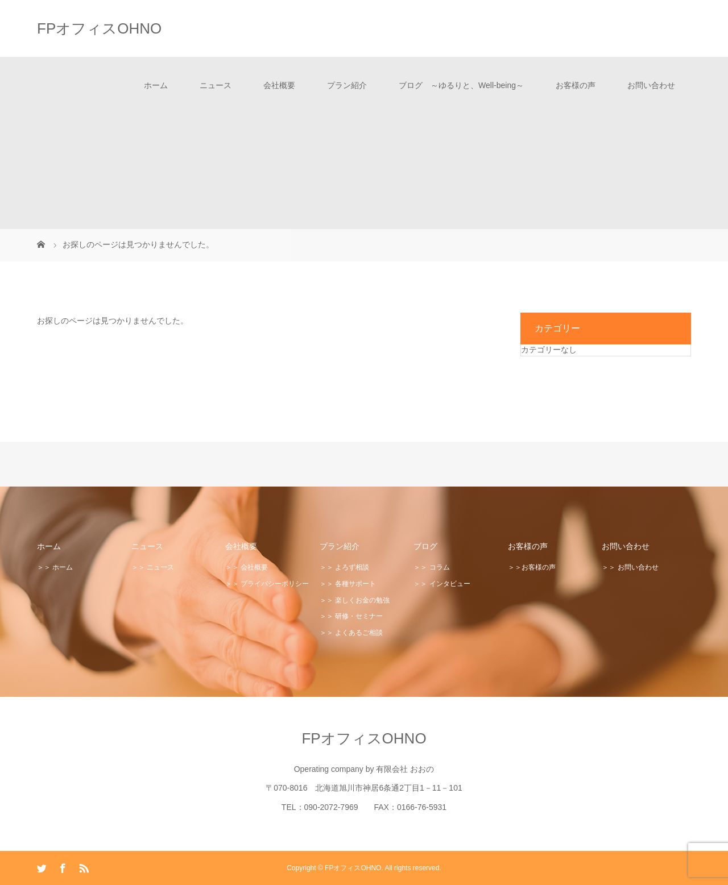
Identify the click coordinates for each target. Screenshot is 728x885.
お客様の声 (575, 85)
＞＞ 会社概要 (246, 567)
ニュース (215, 85)
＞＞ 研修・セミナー (351, 616)
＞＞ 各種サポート (348, 584)
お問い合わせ (651, 85)
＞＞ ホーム (55, 567)
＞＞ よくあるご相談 (351, 633)
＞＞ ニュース (152, 567)
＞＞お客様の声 (532, 567)
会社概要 (279, 85)
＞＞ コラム (431, 567)
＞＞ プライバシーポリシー (267, 584)
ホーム (156, 85)
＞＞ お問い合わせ (630, 567)
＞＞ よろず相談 (344, 567)
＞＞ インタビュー (441, 584)
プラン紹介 (347, 85)
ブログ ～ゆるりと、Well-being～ (461, 85)
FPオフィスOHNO (99, 28)
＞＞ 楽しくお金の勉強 (355, 600)
